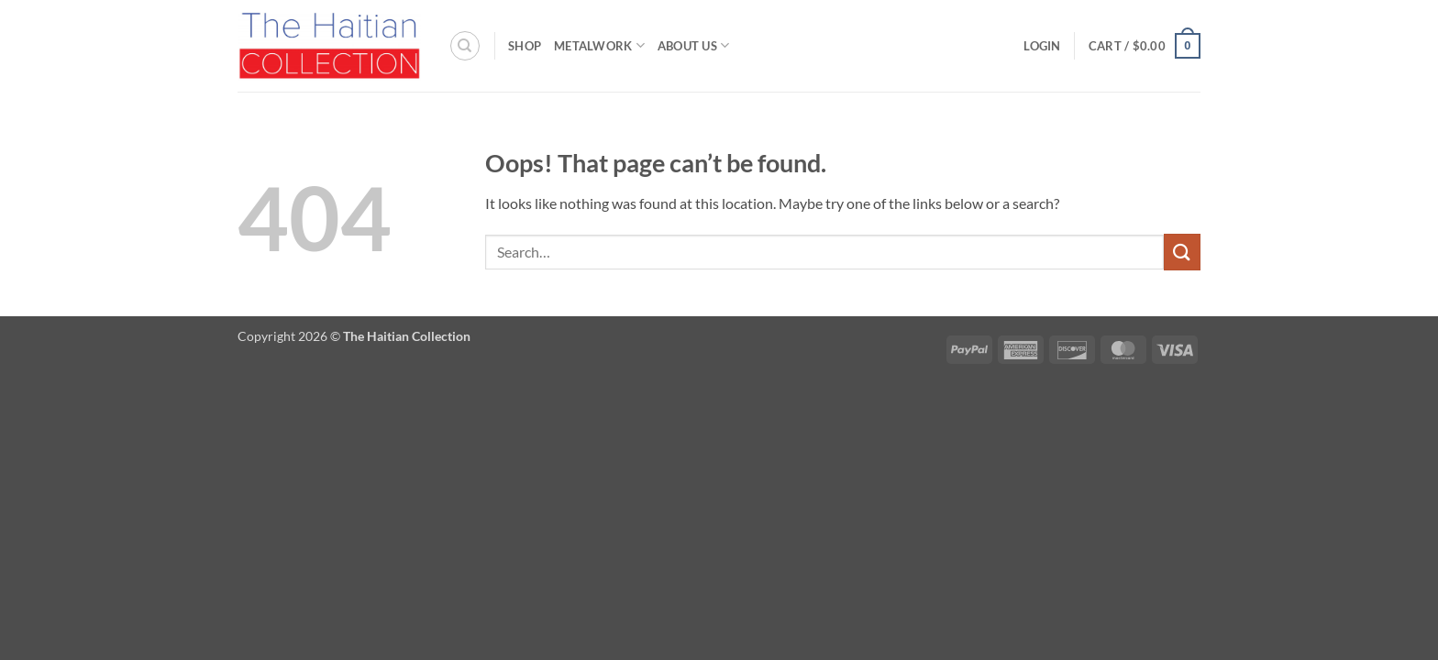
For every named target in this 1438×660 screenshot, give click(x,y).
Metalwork (599, 45)
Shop (524, 45)
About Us (694, 45)
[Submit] (1182, 252)
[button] (1041, 45)
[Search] (465, 45)
